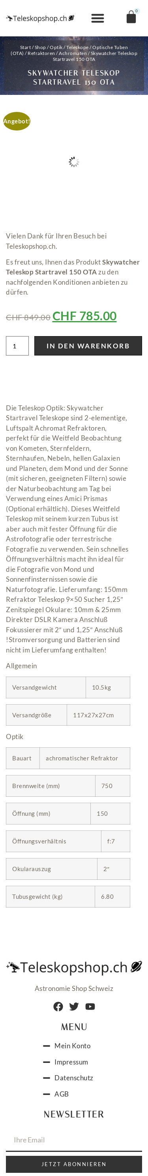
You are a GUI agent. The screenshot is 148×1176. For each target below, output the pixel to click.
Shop (40, 47)
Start (25, 47)
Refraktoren (41, 53)
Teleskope (77, 47)
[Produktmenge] (17, 345)
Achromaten (73, 53)
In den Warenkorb (88, 346)
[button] (97, 18)
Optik (56, 47)
